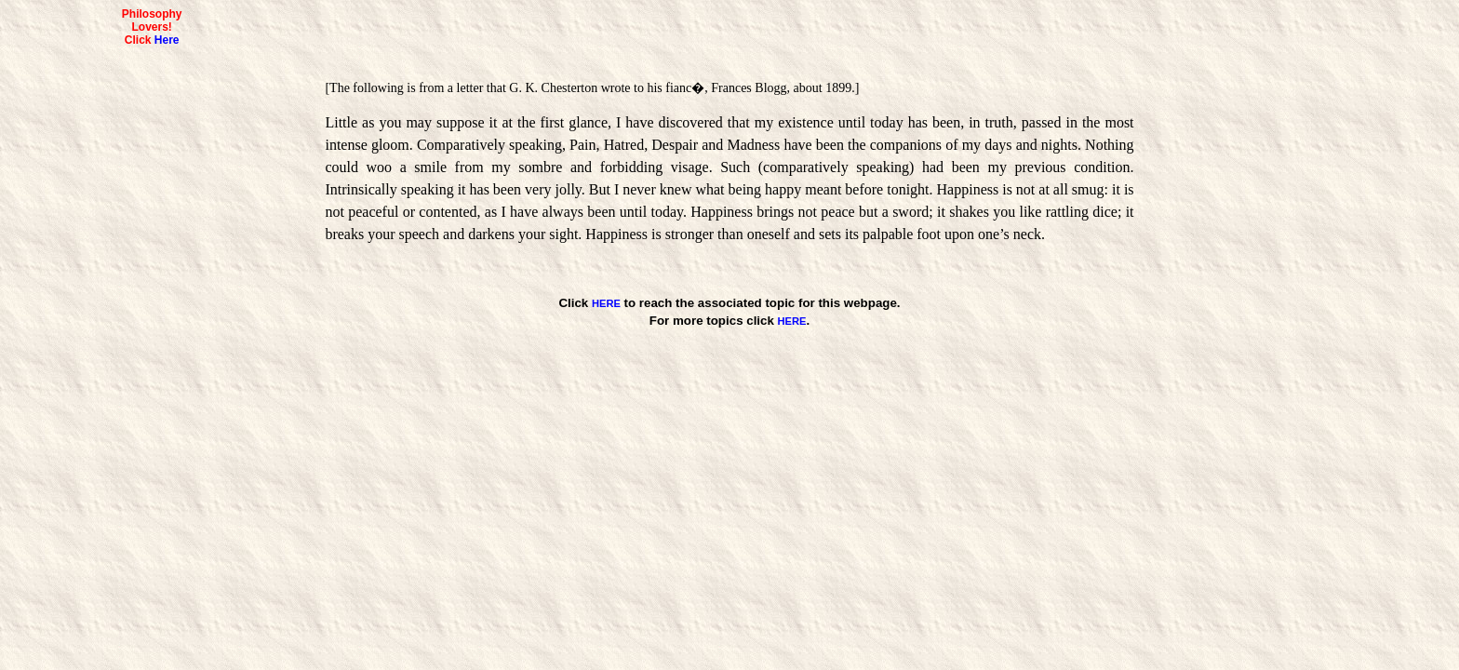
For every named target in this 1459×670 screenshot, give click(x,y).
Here (167, 40)
